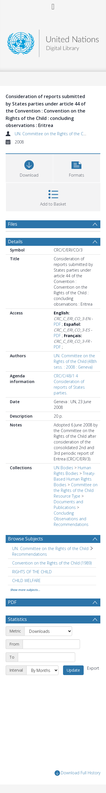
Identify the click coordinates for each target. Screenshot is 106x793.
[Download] (29, 167)
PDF (57, 324)
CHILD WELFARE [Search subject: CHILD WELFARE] (26, 580)
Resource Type (67, 496)
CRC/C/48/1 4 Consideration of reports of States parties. (69, 384)
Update (73, 670)
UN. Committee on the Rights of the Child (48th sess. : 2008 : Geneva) (75, 361)
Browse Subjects (25, 539)
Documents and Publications (68, 504)
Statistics (17, 619)
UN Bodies (63, 467)
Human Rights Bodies (72, 470)
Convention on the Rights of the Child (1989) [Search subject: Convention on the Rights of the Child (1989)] (52, 563)
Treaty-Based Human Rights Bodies (74, 479)
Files (12, 224)
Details (15, 241)
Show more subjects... (25, 590)
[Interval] (42, 670)
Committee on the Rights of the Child (76, 487)
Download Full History (77, 773)
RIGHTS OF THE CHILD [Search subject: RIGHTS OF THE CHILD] (32, 571)
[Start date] (51, 644)
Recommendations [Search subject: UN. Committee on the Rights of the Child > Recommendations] (29, 554)
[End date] (46, 657)
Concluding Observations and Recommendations (71, 518)
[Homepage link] (53, 41)
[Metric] (48, 631)
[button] (76, 167)
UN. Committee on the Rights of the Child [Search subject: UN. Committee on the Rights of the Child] (50, 548)
